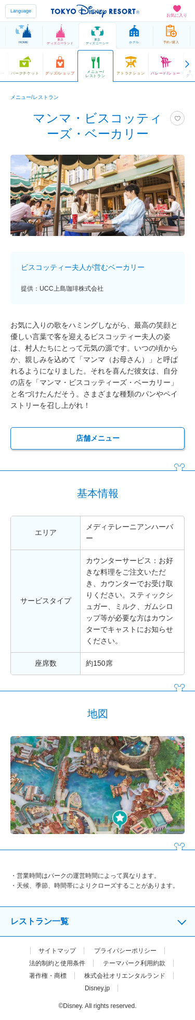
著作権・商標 (48, 975)
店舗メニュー (98, 438)
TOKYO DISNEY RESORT (95, 11)
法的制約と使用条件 (57, 963)
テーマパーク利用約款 (134, 963)
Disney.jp (97, 988)
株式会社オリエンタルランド (124, 975)
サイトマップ (57, 950)
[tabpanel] (97, 195)
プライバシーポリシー (125, 950)
